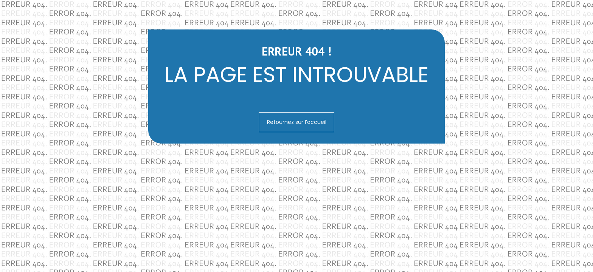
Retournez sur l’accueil (296, 122)
